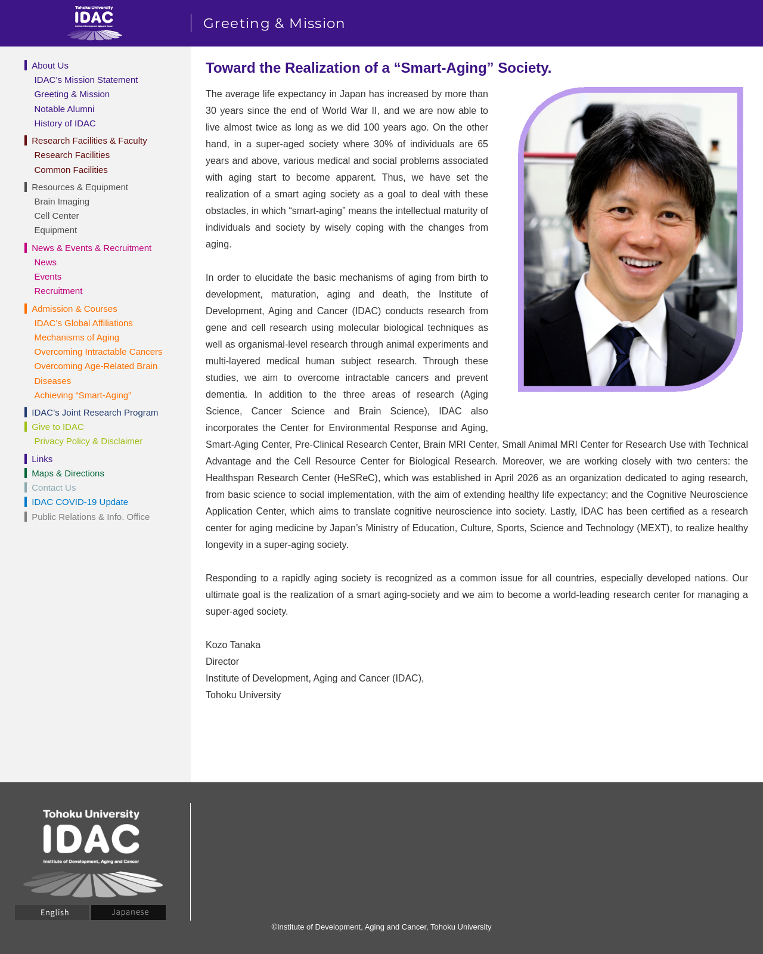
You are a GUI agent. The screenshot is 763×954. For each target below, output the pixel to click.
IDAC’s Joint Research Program (95, 412)
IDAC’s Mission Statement (86, 80)
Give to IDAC (58, 427)
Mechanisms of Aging (77, 337)
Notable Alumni (65, 109)
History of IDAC (65, 123)
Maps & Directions (68, 473)
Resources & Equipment (80, 187)
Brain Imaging (62, 201)
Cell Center (57, 215)
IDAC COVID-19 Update (80, 502)
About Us (50, 65)
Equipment (56, 230)
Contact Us (54, 487)
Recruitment (59, 291)
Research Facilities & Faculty (89, 140)
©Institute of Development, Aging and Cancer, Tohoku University (381, 926)
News (46, 262)
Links (42, 459)
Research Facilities (72, 155)
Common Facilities (71, 170)
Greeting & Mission (72, 94)
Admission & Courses (74, 308)
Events (48, 276)
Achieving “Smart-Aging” (83, 395)
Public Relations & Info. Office (91, 517)
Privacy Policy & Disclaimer (89, 441)
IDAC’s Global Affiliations (84, 323)
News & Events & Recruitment (91, 248)
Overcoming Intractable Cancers (99, 351)
